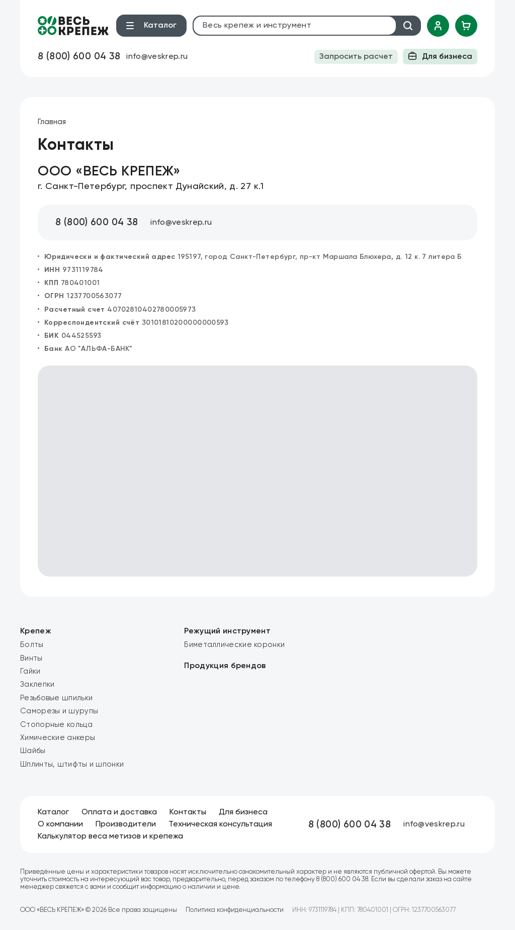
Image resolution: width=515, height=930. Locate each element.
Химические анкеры (57, 737)
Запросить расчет (356, 57)
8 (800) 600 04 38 (79, 56)
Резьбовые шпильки (56, 698)
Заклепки (37, 684)
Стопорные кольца (56, 724)
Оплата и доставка (119, 812)
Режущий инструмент (227, 631)
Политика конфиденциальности (235, 910)
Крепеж (35, 631)
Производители (126, 824)
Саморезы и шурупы (59, 711)
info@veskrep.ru (157, 57)
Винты (31, 658)
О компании (60, 824)
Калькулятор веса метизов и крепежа (110, 836)
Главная (52, 122)
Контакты (187, 812)
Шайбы (33, 751)
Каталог (53, 812)
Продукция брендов (225, 666)
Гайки (30, 671)
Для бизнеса (440, 56)
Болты (32, 644)
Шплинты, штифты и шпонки (72, 764)
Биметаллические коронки (234, 644)
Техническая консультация (220, 824)
